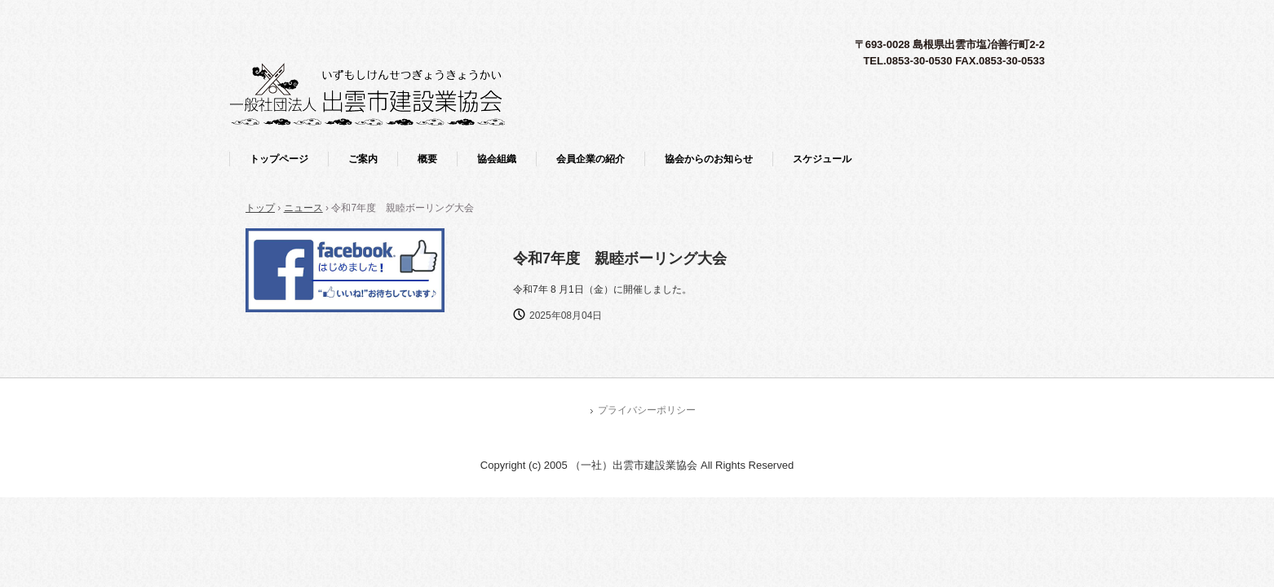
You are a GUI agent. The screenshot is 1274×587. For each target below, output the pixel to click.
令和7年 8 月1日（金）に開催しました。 (602, 289)
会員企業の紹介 (590, 159)
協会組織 (496, 159)
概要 (427, 159)
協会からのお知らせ (709, 159)
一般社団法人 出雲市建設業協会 (367, 94)
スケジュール (822, 159)
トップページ (279, 159)
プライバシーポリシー (647, 410)
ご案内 (363, 159)
